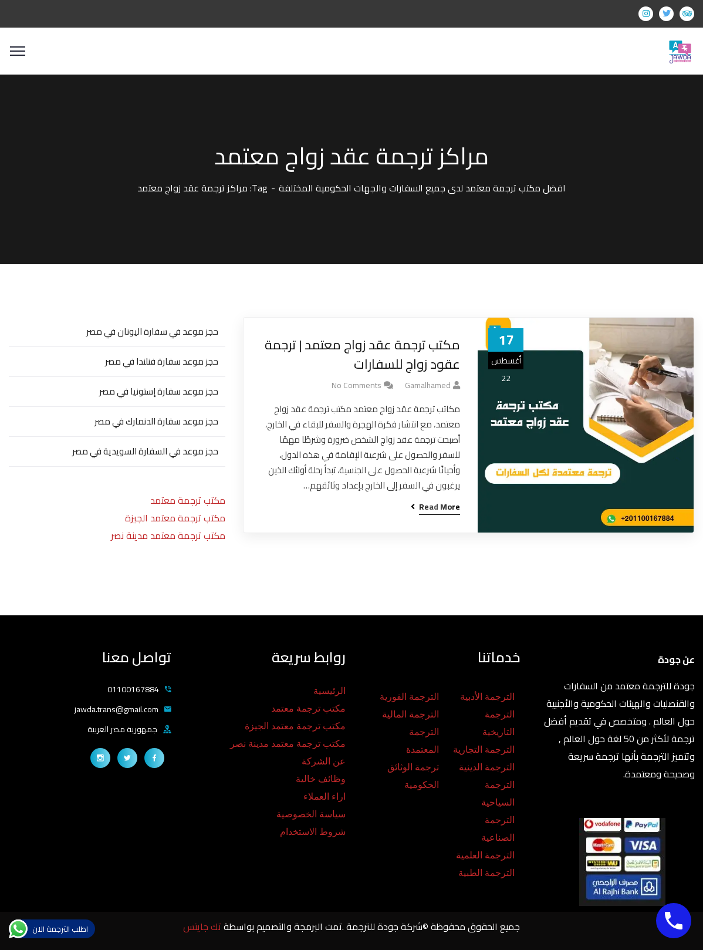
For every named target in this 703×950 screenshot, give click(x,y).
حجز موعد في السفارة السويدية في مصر (145, 451)
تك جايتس (203, 926)
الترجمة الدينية (487, 767)
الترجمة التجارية (484, 749)
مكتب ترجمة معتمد (187, 500)
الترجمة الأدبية (487, 696)
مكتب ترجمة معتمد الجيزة (175, 518)
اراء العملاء (324, 796)
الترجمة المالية (410, 714)
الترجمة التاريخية (498, 723)
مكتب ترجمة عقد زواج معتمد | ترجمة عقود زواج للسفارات (362, 354)
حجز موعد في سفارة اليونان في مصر (152, 331)
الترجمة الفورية (409, 696)
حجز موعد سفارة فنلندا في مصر (161, 361)
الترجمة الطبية (486, 873)
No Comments (356, 385)
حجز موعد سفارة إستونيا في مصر (158, 391)
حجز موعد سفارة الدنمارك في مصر (156, 421)
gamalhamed (428, 385)
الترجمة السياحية (498, 793)
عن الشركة (324, 761)
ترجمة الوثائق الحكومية (413, 775)
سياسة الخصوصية (311, 814)
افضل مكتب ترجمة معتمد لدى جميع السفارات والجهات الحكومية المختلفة (422, 188)
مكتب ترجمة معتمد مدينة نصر (168, 535)
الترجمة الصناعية (498, 828)
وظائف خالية (321, 779)
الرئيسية (329, 691)
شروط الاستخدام (313, 831)
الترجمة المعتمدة (422, 740)
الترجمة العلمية (485, 855)
